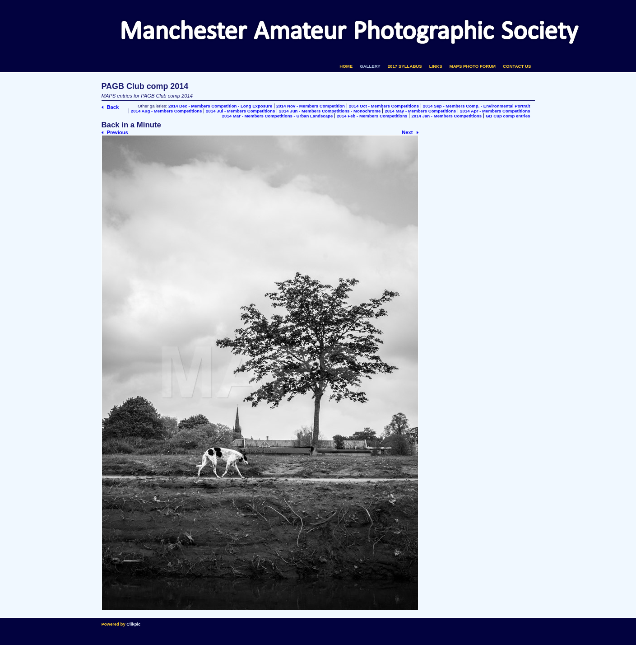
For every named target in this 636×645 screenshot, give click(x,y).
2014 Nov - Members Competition (310, 105)
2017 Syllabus (405, 66)
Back (113, 107)
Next (407, 132)
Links (435, 66)
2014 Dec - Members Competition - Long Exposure (220, 105)
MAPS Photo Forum (473, 66)
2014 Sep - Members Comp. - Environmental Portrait (476, 105)
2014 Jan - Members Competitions (446, 115)
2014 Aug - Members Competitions (166, 110)
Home (346, 66)
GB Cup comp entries (508, 115)
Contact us (517, 66)
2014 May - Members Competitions (420, 110)
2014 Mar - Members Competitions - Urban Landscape (277, 115)
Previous (117, 132)
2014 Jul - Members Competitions (240, 110)
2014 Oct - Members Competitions (384, 105)
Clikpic (133, 624)
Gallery (370, 66)
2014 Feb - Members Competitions (372, 115)
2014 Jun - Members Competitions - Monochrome (330, 110)
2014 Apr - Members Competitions (495, 110)
